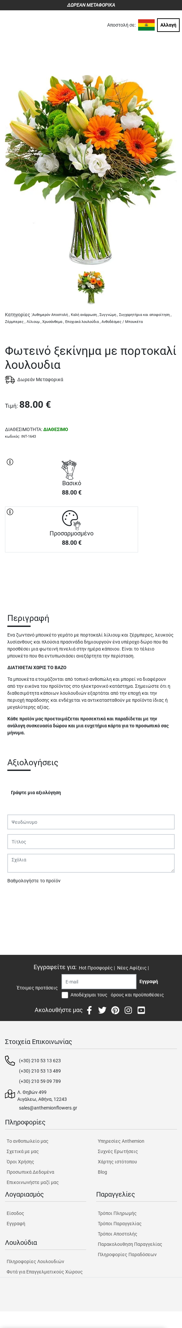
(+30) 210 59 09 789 (40, 1081)
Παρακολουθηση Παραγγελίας (130, 1244)
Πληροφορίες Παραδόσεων (127, 1254)
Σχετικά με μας (23, 1151)
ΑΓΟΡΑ (71, 575)
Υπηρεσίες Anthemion (121, 1141)
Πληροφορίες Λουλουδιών (35, 1261)
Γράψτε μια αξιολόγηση (36, 792)
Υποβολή (20, 898)
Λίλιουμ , (34, 322)
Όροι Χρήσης (20, 1161)
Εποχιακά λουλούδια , (82, 322)
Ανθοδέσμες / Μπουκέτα (122, 322)
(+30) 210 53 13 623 (40, 1060)
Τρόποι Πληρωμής (117, 1213)
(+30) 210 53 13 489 (40, 1071)
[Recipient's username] (99, 981)
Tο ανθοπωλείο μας (28, 1141)
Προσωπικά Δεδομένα (30, 1172)
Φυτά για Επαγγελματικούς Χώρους (45, 1271)
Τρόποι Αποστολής (117, 1234)
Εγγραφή (16, 1223)
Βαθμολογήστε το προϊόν (34, 880)
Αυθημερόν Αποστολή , (51, 315)
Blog (102, 1172)
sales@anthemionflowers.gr (48, 1107)
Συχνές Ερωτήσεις (118, 1151)
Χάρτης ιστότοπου (117, 1161)
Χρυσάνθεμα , (53, 322)
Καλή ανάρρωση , (84, 315)
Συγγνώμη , (108, 315)
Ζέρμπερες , (15, 322)
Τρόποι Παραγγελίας (120, 1223)
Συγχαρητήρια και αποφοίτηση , (145, 315)
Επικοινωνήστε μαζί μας (33, 1182)
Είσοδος (15, 1213)
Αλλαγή (168, 25)
